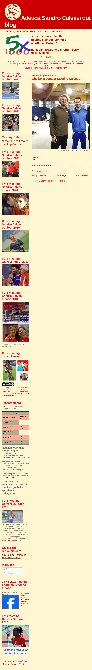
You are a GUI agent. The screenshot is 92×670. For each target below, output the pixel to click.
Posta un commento (39, 171)
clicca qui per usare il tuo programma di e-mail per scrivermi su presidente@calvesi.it (46, 63)
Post (7, 569)
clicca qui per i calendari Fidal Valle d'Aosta (14, 556)
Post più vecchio (83, 175)
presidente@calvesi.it (11, 474)
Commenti (9, 573)
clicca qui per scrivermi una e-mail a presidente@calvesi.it (46, 68)
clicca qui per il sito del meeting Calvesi (15, 143)
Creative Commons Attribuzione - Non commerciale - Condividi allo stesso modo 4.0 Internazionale (15, 393)
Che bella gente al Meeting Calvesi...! (57, 78)
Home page (61, 175)
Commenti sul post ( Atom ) (53, 181)
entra (58, 31)
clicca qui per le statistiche (25, 602)
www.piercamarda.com (11, 541)
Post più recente (39, 175)
